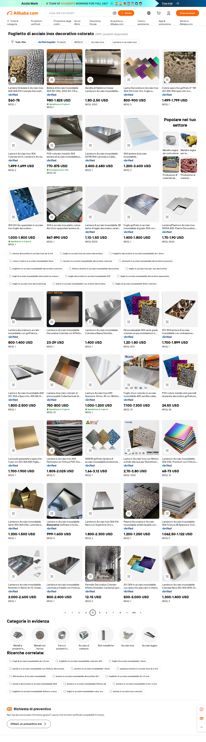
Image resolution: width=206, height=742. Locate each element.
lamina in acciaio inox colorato (126, 691)
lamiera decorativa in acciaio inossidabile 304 (33, 683)
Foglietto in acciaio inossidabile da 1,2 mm (127, 676)
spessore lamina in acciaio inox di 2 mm (137, 668)
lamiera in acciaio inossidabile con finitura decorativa (36, 668)
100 (134, 612)
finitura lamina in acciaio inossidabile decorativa (94, 268)
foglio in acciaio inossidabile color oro (83, 691)
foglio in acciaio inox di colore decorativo (81, 253)
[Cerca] (126, 13)
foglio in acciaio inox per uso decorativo (146, 268)
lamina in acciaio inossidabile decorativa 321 (75, 676)
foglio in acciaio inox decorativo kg (27, 283)
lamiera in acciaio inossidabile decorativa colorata (86, 261)
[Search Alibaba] (79, 13)
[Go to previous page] (65, 613)
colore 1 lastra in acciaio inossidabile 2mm (31, 261)
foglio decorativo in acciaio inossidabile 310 (87, 276)
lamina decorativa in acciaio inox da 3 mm (31, 253)
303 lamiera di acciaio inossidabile (27, 676)
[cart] (159, 13)
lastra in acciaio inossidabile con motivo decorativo (78, 283)
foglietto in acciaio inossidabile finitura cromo (33, 691)
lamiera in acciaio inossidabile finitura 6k (84, 683)
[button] (114, 13)
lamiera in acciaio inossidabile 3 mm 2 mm (135, 683)
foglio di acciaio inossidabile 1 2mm (127, 661)
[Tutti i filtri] (18, 42)
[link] (201, 709)
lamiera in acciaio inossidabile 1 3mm (90, 668)
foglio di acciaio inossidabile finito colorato (134, 283)
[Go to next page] (141, 613)
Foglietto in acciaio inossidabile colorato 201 (79, 661)
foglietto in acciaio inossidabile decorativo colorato (35, 268)
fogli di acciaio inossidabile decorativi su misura (34, 276)
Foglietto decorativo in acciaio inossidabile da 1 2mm (136, 253)
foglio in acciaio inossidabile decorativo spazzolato (143, 276)
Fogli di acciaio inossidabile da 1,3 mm (29, 661)
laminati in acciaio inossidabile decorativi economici (146, 261)
